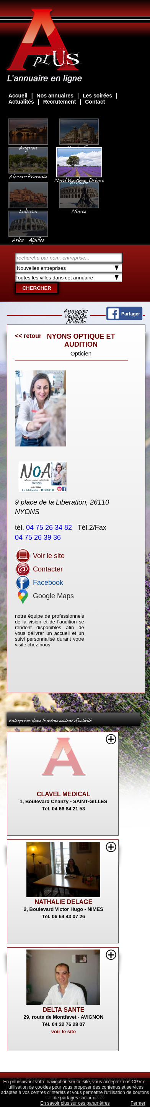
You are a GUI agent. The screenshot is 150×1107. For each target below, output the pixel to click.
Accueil (18, 96)
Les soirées (97, 96)
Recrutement (59, 102)
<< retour (28, 336)
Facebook (39, 582)
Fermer (137, 1103)
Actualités (21, 102)
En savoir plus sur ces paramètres (74, 1103)
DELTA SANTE (63, 1009)
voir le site (63, 1031)
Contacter (39, 569)
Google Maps (44, 596)
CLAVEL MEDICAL (63, 794)
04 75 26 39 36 (39, 537)
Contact (95, 102)
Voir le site (40, 556)
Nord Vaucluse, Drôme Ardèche (79, 177)
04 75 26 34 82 (50, 527)
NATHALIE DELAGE (64, 902)
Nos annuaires (55, 96)
